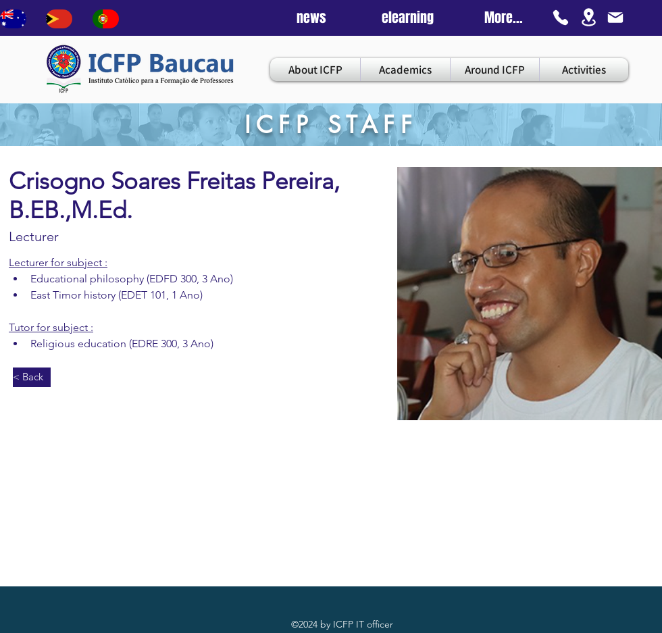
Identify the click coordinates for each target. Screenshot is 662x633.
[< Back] (32, 377)
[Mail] (615, 17)
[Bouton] (13, 18)
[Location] (588, 17)
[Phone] (560, 17)
